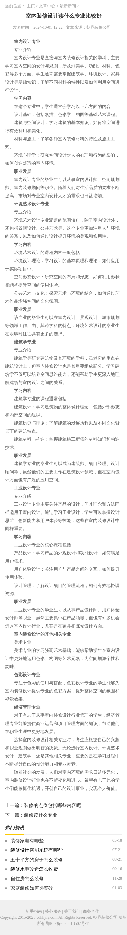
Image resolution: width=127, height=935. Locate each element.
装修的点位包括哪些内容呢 (52, 805)
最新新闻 (68, 6)
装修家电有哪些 (27, 840)
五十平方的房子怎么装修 (36, 859)
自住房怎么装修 (27, 878)
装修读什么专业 (40, 815)
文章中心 (47, 6)
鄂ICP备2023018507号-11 (68, 923)
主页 (31, 6)
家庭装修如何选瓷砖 (31, 888)
